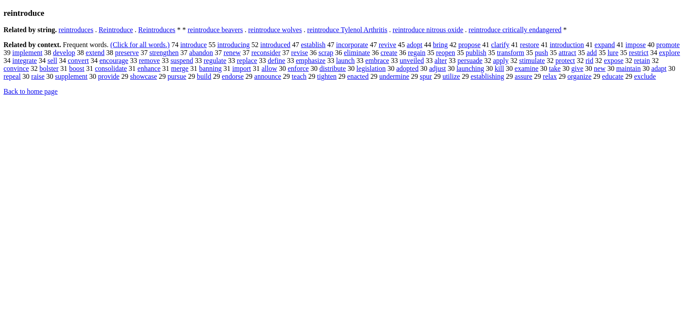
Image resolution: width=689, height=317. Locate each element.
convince (16, 68)
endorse (233, 76)
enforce (298, 68)
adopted (407, 68)
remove (149, 60)
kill (499, 68)
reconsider (266, 52)
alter (441, 60)
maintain (628, 68)
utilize (451, 76)
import (241, 68)
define (276, 60)
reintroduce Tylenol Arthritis (347, 29)
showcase (143, 76)
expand (605, 44)
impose (635, 44)
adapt (659, 68)
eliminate (357, 52)
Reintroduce (115, 29)
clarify (500, 44)
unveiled (412, 60)
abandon (201, 52)
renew (232, 52)
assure (523, 76)
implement (27, 52)
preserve (127, 52)
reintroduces (75, 29)
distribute (332, 68)
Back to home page (31, 91)
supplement (71, 76)
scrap (326, 52)
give (577, 68)
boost (76, 68)
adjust (437, 68)
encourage (113, 60)
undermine (394, 76)
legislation (371, 68)
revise (299, 52)
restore (529, 44)
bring (440, 44)
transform (510, 52)
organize (579, 76)
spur (426, 76)
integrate (24, 60)
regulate (214, 60)
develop (64, 52)
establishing (487, 76)
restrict (638, 52)
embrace (377, 60)
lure (612, 52)
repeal (12, 76)
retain (642, 60)
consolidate (111, 68)
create (389, 52)
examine (526, 68)
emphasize (311, 60)
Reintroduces (156, 29)
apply (501, 60)
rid (590, 60)
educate (613, 76)
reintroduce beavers (215, 29)
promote (668, 44)
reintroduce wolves (275, 29)
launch (345, 60)
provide (109, 76)
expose (613, 60)
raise (37, 76)
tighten (327, 76)
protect (565, 60)
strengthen (164, 52)
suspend (181, 60)
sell (52, 60)
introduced (275, 44)
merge (180, 68)
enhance (149, 68)
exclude (645, 76)
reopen (445, 52)
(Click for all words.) (140, 44)
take (555, 68)
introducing (234, 44)
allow (269, 68)
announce (267, 76)
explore (669, 52)
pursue (176, 76)
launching (470, 68)
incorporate (352, 44)
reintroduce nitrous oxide (427, 29)
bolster (49, 68)
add (592, 52)
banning (210, 68)
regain (416, 52)
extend (95, 52)
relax (550, 76)
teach (299, 76)
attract (567, 52)
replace (247, 60)
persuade (469, 60)
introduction (567, 44)
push (541, 52)
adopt (415, 44)
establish (313, 44)
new (600, 68)
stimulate (532, 60)
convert (78, 60)
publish (476, 52)
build (204, 76)
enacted (358, 76)
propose (469, 44)
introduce (193, 44)
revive (387, 44)
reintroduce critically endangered (514, 29)
